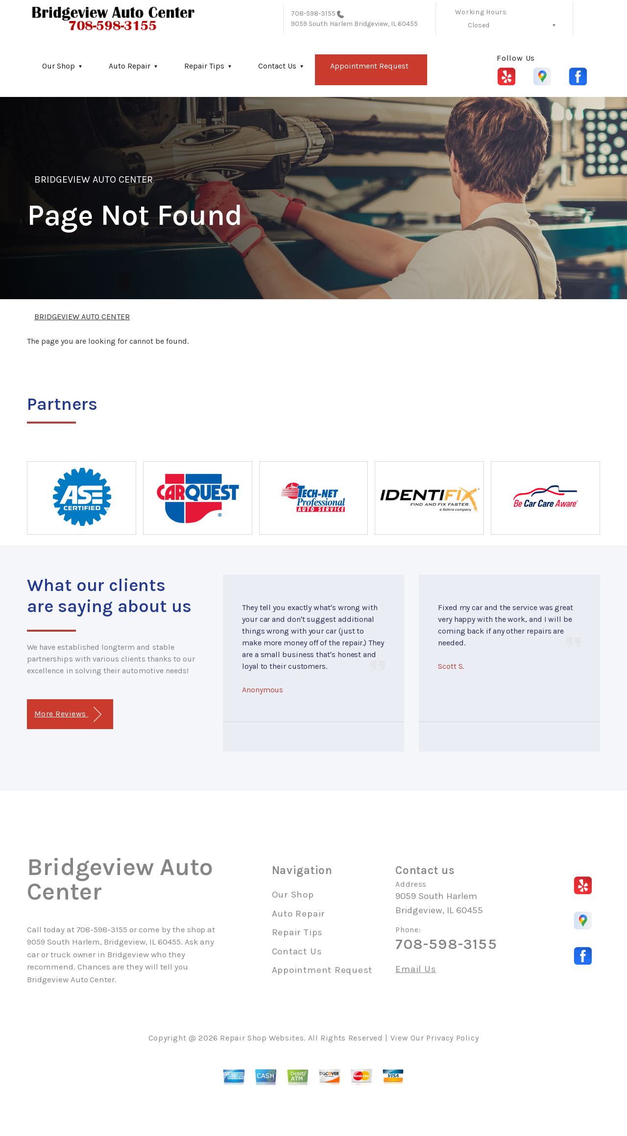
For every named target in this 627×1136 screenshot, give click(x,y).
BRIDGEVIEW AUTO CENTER (93, 179)
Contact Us (277, 66)
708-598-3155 (313, 13)
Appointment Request (369, 66)
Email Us (415, 969)
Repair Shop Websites (262, 1037)
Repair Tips (204, 66)
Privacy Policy (452, 1037)
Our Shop (58, 66)
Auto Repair (129, 66)
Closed (478, 25)
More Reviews (67, 715)
